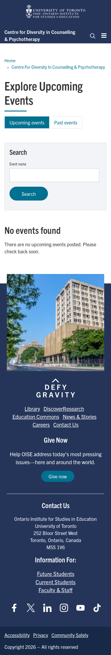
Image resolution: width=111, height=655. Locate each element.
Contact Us (65, 424)
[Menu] (102, 35)
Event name (17, 163)
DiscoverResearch (64, 408)
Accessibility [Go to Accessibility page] (17, 635)
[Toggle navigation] (90, 35)
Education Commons (35, 416)
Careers (41, 424)
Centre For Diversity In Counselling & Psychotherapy (58, 67)
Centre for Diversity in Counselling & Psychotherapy (39, 35)
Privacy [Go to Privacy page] (40, 635)
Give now (58, 476)
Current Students (55, 581)
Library (32, 408)
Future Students (55, 573)
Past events (65, 122)
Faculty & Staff (55, 589)
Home (9, 60)
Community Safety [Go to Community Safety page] (70, 635)
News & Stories (79, 416)
